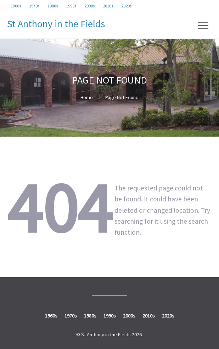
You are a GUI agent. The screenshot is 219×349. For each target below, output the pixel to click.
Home (86, 97)
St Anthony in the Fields (56, 23)
